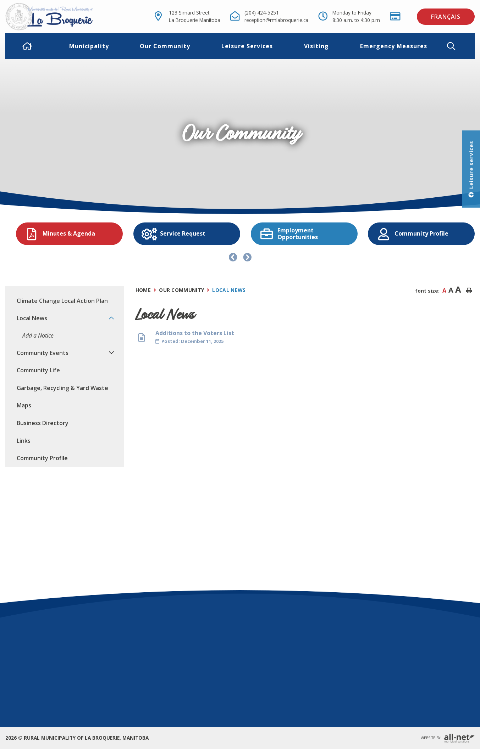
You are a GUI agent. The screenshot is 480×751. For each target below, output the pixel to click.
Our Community (181, 290)
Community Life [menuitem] (38, 370)
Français (445, 17)
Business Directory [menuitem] (42, 423)
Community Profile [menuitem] (42, 458)
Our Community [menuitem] (165, 46)
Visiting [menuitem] (316, 46)
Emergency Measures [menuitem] (393, 46)
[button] (457, 46)
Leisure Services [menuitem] (247, 46)
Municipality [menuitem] (89, 46)
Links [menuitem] (24, 441)
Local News (228, 290)
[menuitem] (27, 46)
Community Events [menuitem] (42, 353)
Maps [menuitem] (24, 405)
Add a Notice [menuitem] (38, 335)
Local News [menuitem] (32, 318)
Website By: (448, 738)
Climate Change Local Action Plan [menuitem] (62, 301)
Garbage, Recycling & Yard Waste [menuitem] (62, 388)
